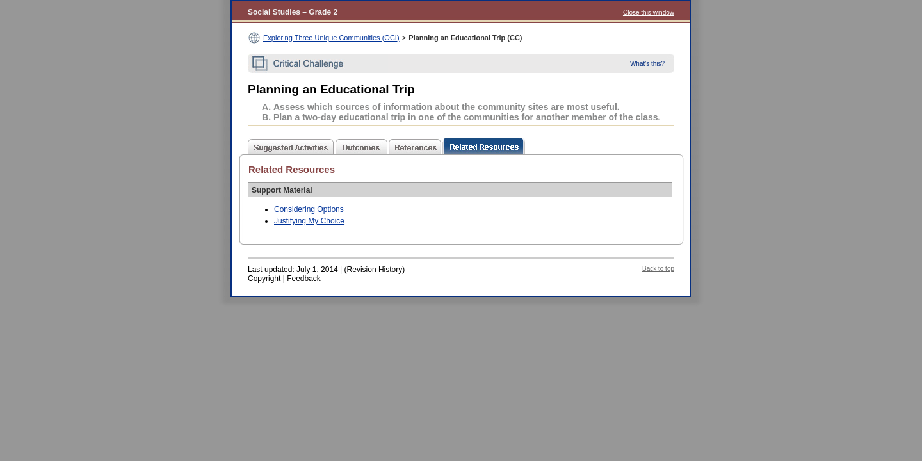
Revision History (375, 269)
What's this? (647, 63)
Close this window (648, 12)
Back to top (658, 268)
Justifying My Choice (309, 220)
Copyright (264, 278)
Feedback (304, 278)
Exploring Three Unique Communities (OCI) (331, 38)
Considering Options (309, 209)
